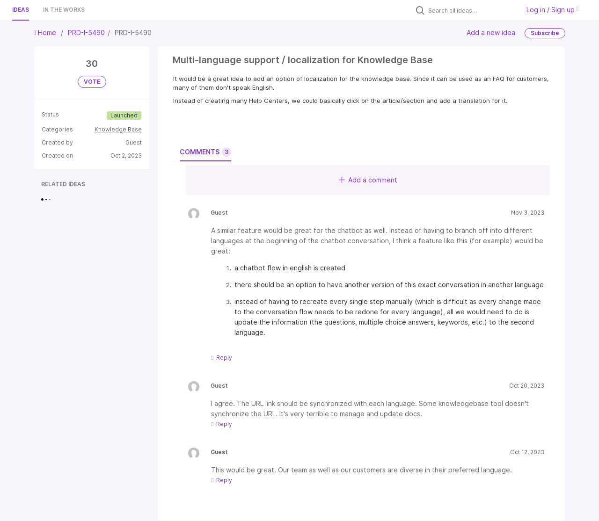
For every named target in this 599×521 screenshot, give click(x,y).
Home (46, 32)
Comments (205, 152)
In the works (64, 9)
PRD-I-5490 (86, 32)
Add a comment (368, 180)
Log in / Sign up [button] (552, 10)
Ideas (20, 9)
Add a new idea (491, 32)
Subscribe (545, 32)
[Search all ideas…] (471, 10)
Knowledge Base (118, 129)
